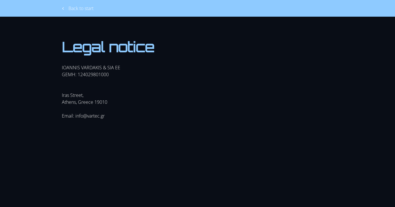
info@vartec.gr (90, 116)
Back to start (77, 8)
